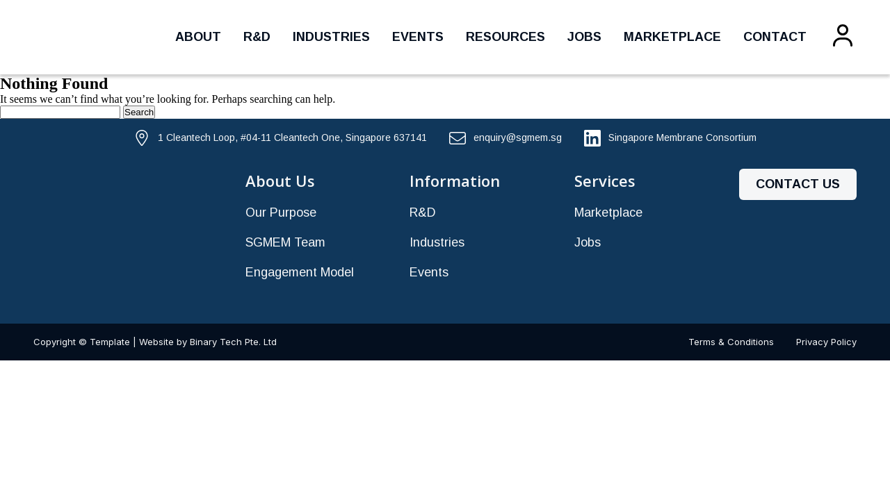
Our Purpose (280, 212)
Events (418, 37)
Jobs (584, 37)
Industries (331, 37)
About (198, 37)
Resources (505, 37)
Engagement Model (299, 272)
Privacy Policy (826, 341)
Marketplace (672, 37)
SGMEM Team (285, 242)
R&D (256, 37)
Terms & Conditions (731, 341)
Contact (775, 37)
